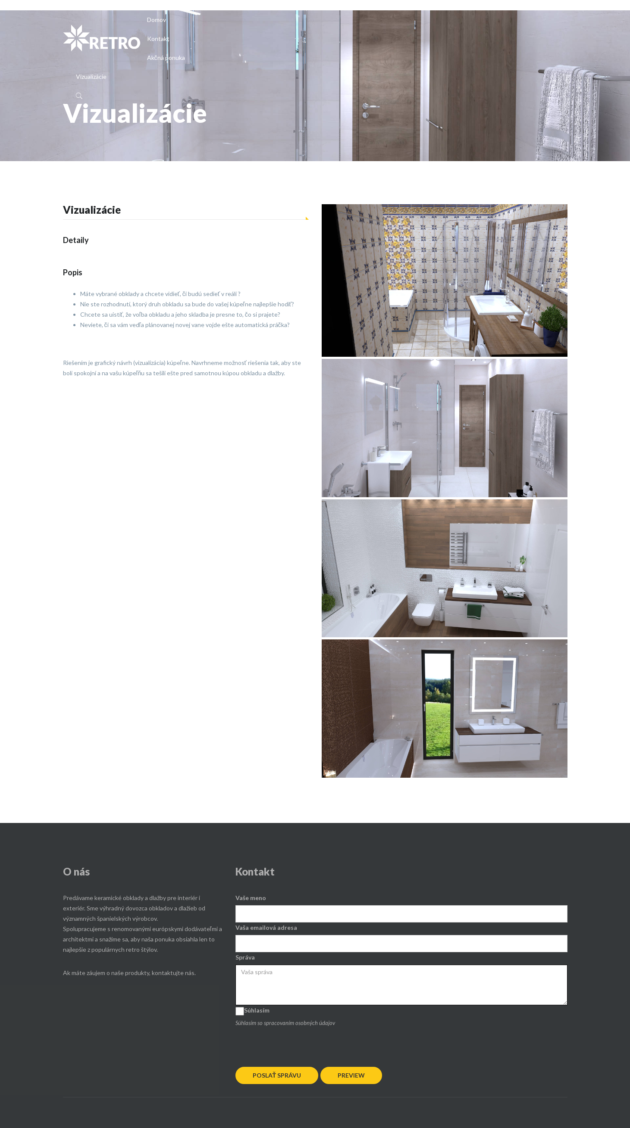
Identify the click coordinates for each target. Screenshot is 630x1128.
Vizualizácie (91, 76)
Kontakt (158, 38)
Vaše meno (250, 897)
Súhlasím (257, 1010)
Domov (156, 19)
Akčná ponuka (166, 57)
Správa (245, 957)
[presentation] (301, 1045)
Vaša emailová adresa (266, 927)
